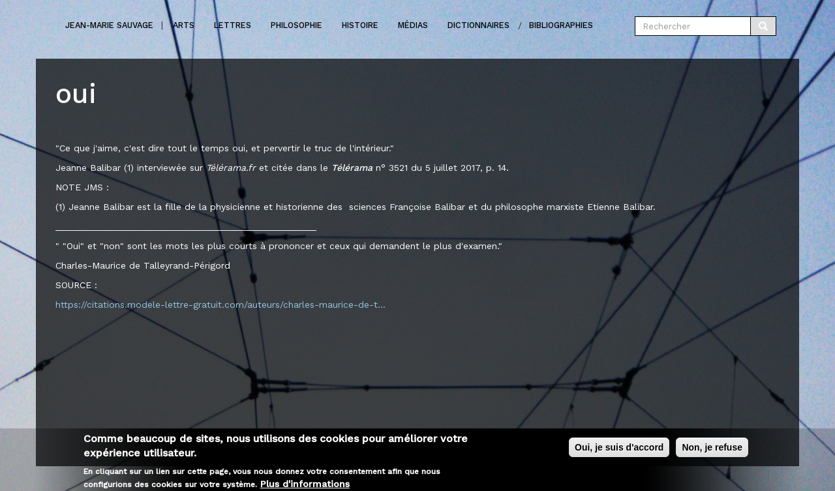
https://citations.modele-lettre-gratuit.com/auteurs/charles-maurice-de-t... (220, 304)
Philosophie (296, 25)
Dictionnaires (478, 25)
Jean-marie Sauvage (109, 25)
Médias (413, 25)
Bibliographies (561, 25)
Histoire (360, 25)
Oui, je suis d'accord (619, 451)
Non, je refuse (712, 451)
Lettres (232, 25)
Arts (183, 25)
